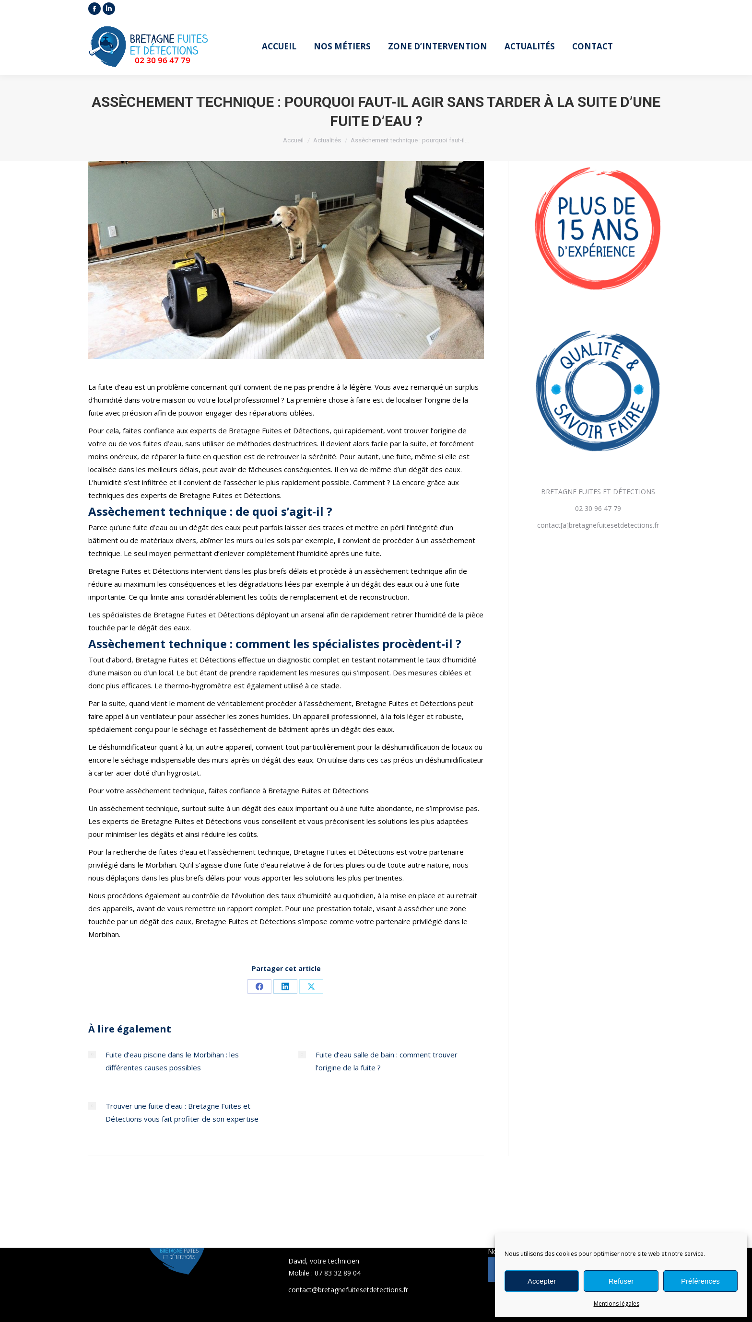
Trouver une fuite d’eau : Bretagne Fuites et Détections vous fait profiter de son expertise (182, 1112)
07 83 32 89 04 (338, 1272)
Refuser (621, 1281)
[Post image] (92, 1054)
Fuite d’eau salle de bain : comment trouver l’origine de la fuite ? (387, 1061)
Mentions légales (616, 1303)
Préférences (700, 1281)
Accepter (542, 1281)
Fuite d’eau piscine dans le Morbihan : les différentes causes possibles (172, 1061)
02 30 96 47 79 (598, 508)
